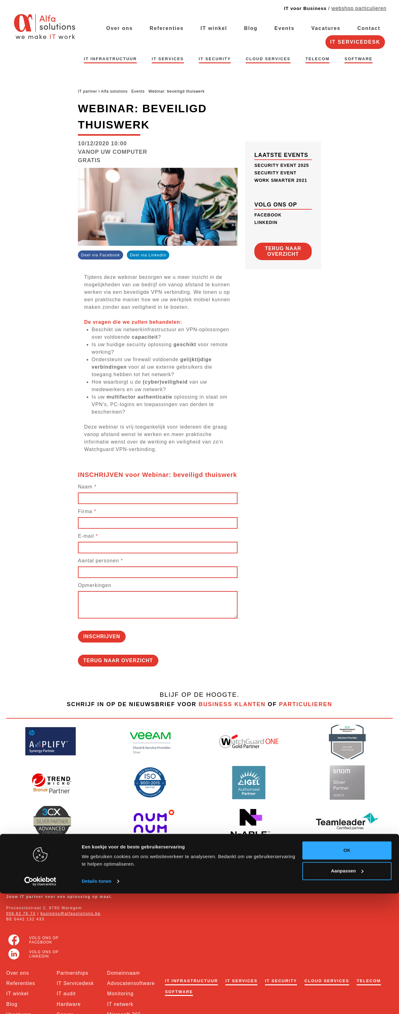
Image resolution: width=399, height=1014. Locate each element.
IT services (168, 58)
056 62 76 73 (21, 913)
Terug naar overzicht (118, 660)
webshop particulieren (359, 8)
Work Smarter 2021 (280, 180)
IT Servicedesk (355, 42)
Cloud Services (268, 58)
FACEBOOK (267, 214)
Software (358, 58)
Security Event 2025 (281, 165)
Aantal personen (98, 560)
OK (347, 970)
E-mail (86, 536)
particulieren (305, 704)
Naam (85, 486)
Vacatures (326, 28)
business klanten (232, 704)
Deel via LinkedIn (148, 255)
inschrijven (101, 636)
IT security (215, 58)
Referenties (167, 28)
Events (284, 28)
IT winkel (213, 28)
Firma (85, 511)
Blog (251, 28)
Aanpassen (347, 991)
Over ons (119, 28)
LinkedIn (265, 222)
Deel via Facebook (100, 255)
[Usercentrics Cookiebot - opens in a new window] (40, 1002)
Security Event (275, 172)
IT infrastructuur (110, 58)
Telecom (317, 58)
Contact (368, 28)
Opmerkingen (94, 585)
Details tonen (96, 1001)
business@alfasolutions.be (71, 913)
